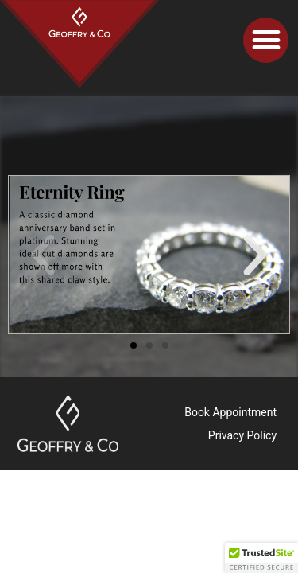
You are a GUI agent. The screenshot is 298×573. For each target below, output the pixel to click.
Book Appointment (230, 412)
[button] (265, 40)
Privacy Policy (242, 435)
